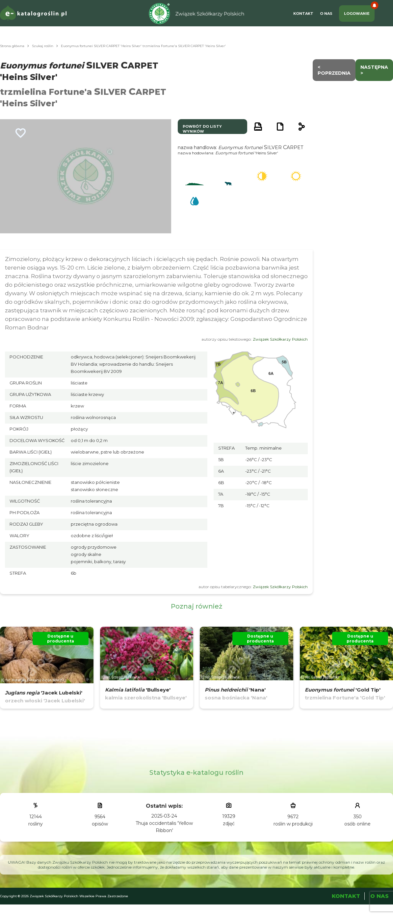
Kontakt (303, 13)
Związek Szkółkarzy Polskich (280, 339)
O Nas (326, 13)
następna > (374, 70)
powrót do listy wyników (202, 129)
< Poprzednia (334, 70)
